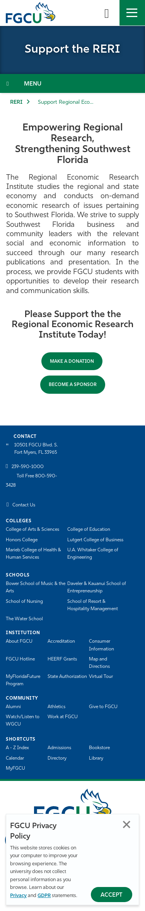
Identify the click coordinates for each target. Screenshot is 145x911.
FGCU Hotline (20, 659)
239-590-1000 (28, 467)
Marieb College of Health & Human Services (33, 554)
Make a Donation (72, 361)
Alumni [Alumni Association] (13, 707)
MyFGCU (15, 768)
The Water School (24, 619)
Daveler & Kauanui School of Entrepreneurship (96, 588)
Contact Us (23, 505)
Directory (57, 758)
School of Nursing (24, 601)
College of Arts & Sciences (32, 529)
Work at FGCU (63, 717)
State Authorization (67, 676)
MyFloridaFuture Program (23, 680)
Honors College (22, 540)
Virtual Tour (101, 676)
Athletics (56, 707)
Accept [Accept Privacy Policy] (112, 895)
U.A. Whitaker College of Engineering (92, 554)
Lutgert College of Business (95, 540)
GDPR (44, 895)
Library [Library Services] (96, 758)
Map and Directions (99, 663)
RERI (16, 102)
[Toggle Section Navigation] (72, 83)
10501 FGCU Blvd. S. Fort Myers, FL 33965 (36, 449)
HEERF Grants (62, 659)
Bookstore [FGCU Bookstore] (99, 748)
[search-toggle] (106, 13)
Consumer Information (101, 645)
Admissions (59, 748)
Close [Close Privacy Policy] (126, 824)
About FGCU (19, 641)
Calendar (15, 758)
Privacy (18, 895)
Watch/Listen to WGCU (22, 721)
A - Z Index (17, 748)
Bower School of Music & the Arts (35, 588)
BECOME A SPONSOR (73, 385)
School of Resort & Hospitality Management (92, 605)
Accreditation (61, 641)
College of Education (88, 529)
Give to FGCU (103, 707)
